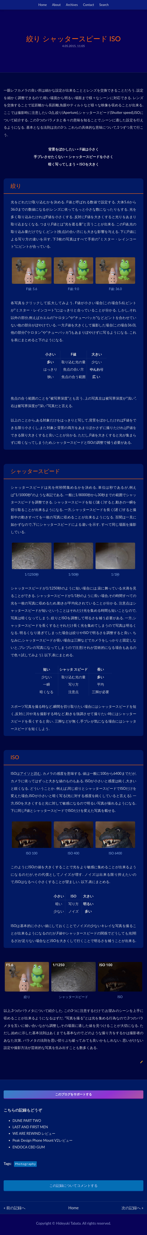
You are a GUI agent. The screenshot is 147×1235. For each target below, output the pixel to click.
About (56, 5)
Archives (72, 5)
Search (104, 5)
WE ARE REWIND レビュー (33, 1136)
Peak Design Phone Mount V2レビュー (42, 1143)
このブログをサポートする (73, 1095)
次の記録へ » (132, 1210)
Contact (88, 5)
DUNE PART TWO (26, 1123)
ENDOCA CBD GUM (28, 1149)
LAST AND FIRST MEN (30, 1129)
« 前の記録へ (14, 1210)
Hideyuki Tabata (68, 1226)
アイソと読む (30, 773)
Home (42, 5)
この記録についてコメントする (73, 1188)
